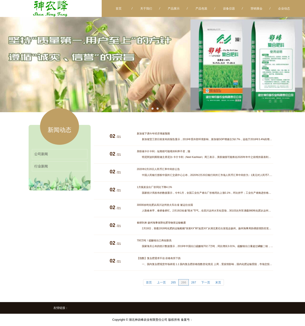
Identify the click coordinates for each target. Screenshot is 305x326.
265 (173, 282)
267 (193, 282)
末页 (218, 282)
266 (183, 282)
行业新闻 (41, 166)
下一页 (205, 282)
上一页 (161, 282)
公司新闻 (41, 154)
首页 (149, 282)
